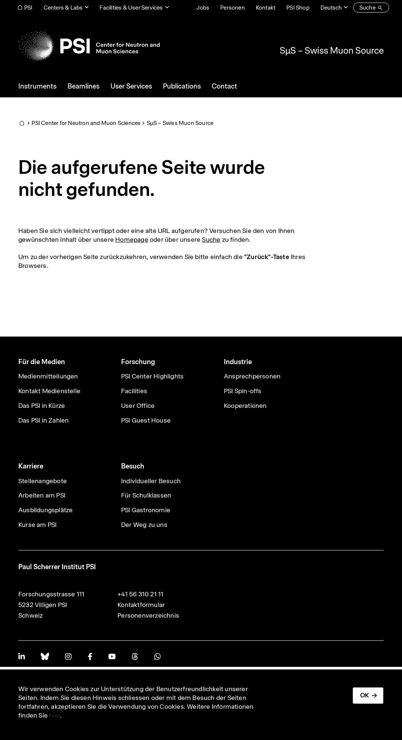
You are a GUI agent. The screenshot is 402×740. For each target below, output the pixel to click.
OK (364, 695)
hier (54, 715)
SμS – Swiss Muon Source (332, 50)
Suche (211, 239)
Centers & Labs (63, 7)
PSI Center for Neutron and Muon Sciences (86, 123)
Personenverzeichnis (148, 615)
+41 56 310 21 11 (140, 594)
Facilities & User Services (131, 7)
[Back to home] (89, 46)
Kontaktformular (141, 604)
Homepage (131, 239)
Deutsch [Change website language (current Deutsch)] (331, 7)
